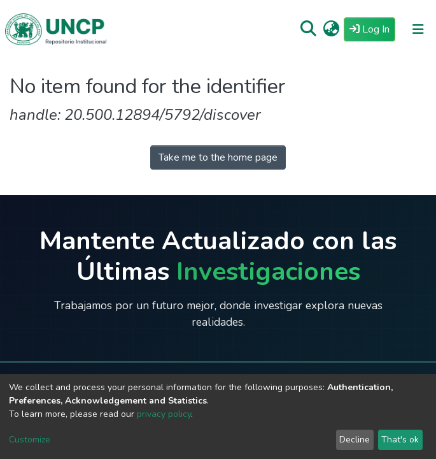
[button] (331, 29)
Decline (354, 439)
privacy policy (164, 414)
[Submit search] (308, 29)
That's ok (400, 439)
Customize (29, 439)
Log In (372, 28)
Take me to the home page (218, 157)
